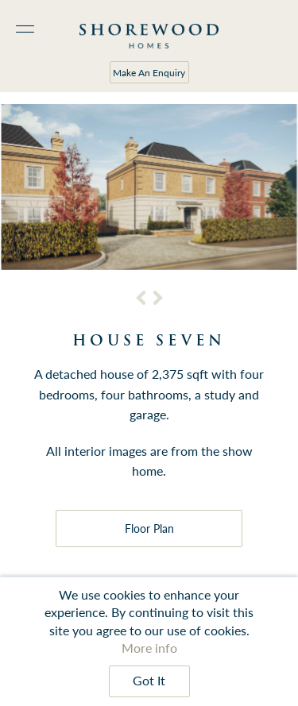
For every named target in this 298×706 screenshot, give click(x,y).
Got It (149, 680)
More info (149, 647)
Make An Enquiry (149, 72)
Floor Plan (149, 528)
